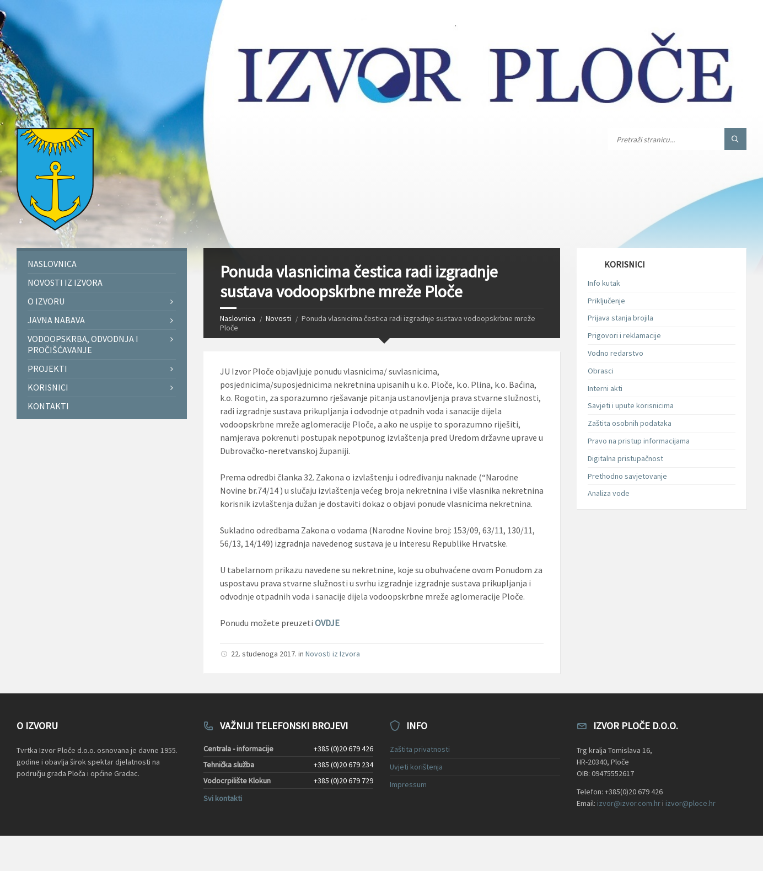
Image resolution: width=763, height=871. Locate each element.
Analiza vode (609, 493)
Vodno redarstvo (615, 353)
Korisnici (48, 387)
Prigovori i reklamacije (624, 335)
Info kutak (604, 283)
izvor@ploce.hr (690, 803)
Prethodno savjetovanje (627, 476)
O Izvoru (46, 301)
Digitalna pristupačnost (625, 458)
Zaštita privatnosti (420, 749)
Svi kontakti (222, 798)
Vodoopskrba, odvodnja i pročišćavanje (83, 344)
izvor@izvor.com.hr (628, 803)
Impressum (408, 784)
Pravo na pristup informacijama (639, 441)
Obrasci (601, 371)
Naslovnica (237, 318)
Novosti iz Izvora (332, 654)
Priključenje (606, 301)
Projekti (47, 368)
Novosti (278, 318)
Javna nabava (56, 319)
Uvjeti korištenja (416, 767)
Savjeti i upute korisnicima (631, 405)
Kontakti (48, 406)
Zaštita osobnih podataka (629, 423)
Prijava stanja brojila (620, 318)
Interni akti (605, 388)
